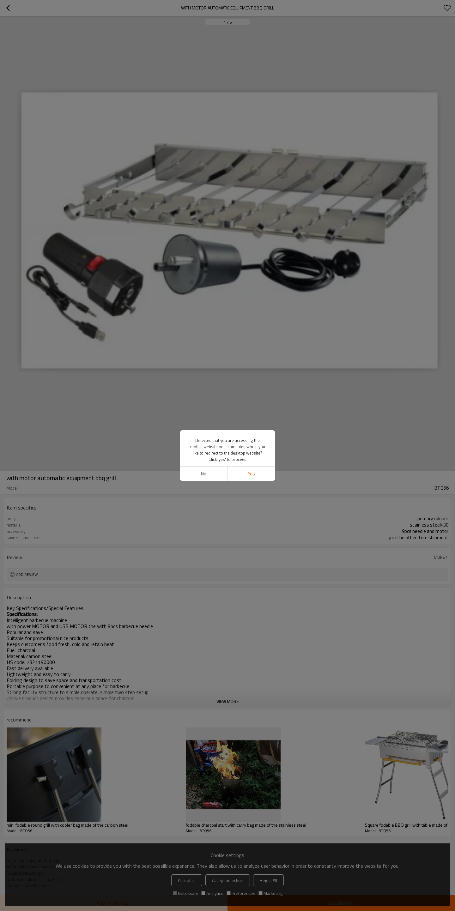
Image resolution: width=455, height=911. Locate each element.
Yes (251, 473)
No (203, 473)
